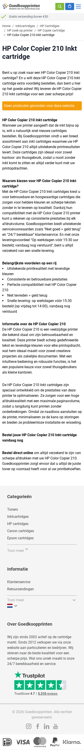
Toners (12, 509)
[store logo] (21, 6)
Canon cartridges (20, 531)
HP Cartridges (49, 26)
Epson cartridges (20, 538)
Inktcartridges (25, 26)
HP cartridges (17, 524)
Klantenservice (18, 582)
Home (6, 26)
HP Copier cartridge (51, 30)
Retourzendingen (20, 589)
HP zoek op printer (20, 30)
